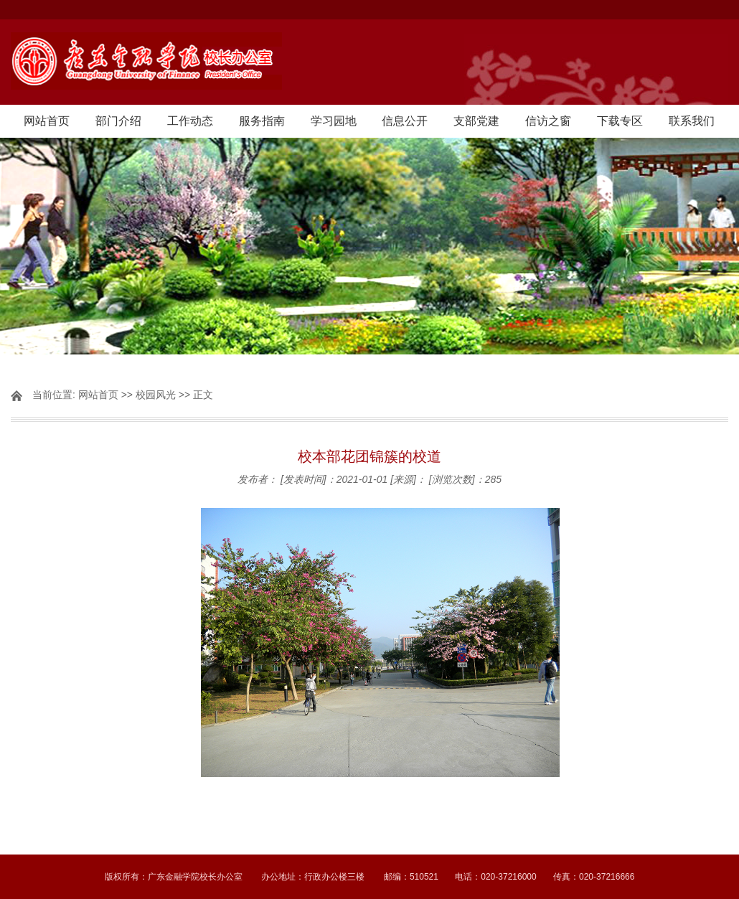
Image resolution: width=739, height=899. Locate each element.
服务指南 (262, 121)
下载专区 (620, 121)
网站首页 (47, 121)
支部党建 (476, 121)
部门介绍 (118, 121)
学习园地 (334, 121)
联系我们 (692, 121)
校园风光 (156, 394)
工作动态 (190, 121)
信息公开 (405, 121)
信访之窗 (548, 121)
